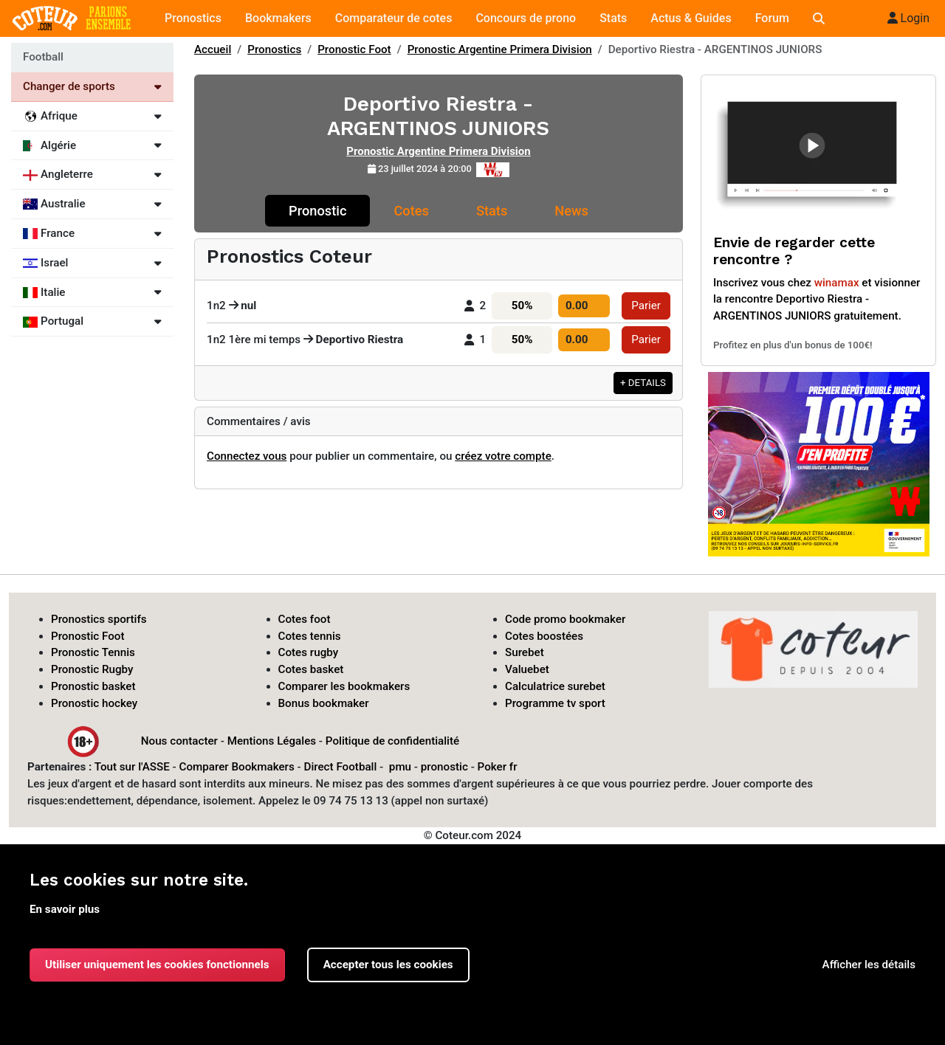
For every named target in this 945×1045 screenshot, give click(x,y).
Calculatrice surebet (555, 686)
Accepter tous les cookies (388, 964)
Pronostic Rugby (92, 669)
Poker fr (498, 766)
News (571, 210)
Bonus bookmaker (323, 703)
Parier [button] (646, 305)
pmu (400, 766)
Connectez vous (246, 456)
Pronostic (317, 210)
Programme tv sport (555, 703)
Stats (613, 18)
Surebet (524, 652)
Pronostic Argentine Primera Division (500, 49)
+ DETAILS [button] (643, 382)
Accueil (212, 49)
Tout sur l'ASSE (132, 766)
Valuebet (527, 669)
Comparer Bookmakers (237, 766)
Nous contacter (179, 740)
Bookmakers (278, 18)
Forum (772, 18)
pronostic (444, 766)
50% (522, 305)
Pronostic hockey (94, 703)
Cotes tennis (309, 636)
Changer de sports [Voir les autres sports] (92, 86)
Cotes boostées (544, 636)
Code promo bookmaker (565, 619)
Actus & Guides (690, 18)
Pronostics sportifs (99, 619)
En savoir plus (65, 909)
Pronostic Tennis (93, 652)
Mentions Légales (271, 740)
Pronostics (193, 18)
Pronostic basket (93, 686)
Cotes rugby (308, 652)
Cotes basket (311, 669)
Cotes (411, 210)
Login (908, 18)
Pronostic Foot (354, 49)
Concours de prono (525, 18)
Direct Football (340, 766)
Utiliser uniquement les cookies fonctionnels (157, 964)
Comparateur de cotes (394, 18)
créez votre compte (503, 456)
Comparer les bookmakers (344, 686)
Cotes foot (304, 619)
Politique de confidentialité (392, 740)
